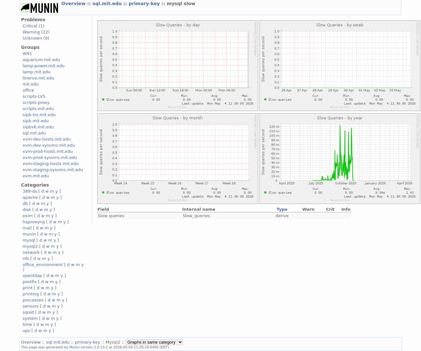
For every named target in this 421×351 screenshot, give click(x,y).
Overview (74, 3)
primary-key (145, 3)
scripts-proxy (36, 102)
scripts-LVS (34, 96)
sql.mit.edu (108, 3)
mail (27, 228)
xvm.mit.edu (36, 175)
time (27, 324)
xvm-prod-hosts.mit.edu (48, 151)
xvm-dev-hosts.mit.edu (47, 139)
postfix (30, 281)
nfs (26, 258)
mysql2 (30, 246)
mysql (29, 240)
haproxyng (34, 221)
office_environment (43, 264)
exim (28, 215)
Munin (74, 347)
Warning (31, 32)
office (28, 90)
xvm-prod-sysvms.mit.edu (50, 157)
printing (31, 293)
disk (27, 209)
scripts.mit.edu (38, 108)
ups (26, 330)
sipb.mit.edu (36, 120)
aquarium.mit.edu (41, 59)
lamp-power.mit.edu (43, 65)
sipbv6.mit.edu (38, 127)
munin (29, 234)
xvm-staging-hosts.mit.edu (51, 163)
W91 (27, 53)
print (27, 287)
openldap (32, 275)
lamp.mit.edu (36, 71)
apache (30, 197)
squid (28, 312)
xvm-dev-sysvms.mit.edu (49, 145)
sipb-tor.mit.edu (39, 114)
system (30, 318)
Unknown (32, 38)
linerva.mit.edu (38, 78)
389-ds (30, 191)
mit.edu (31, 84)
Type (282, 209)
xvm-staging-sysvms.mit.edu (53, 169)
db (25, 203)
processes (33, 300)
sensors (31, 306)
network (31, 252)
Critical (30, 25)
